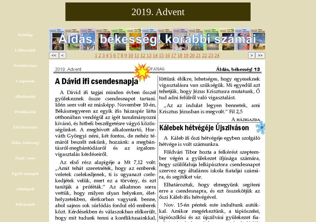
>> (260, 55)
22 (204, 55)
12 (142, 55)
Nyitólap (25, 34)
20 (192, 55)
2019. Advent (158, 11)
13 (149, 55)
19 (186, 55)
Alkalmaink (25, 96)
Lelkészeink (25, 50)
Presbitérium (25, 65)
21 (198, 55)
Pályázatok (25, 204)
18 (179, 55)
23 (210, 55)
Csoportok (25, 81)
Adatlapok (25, 189)
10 (130, 55)
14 (155, 55)
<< (54, 55)
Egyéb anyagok (25, 173)
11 (136, 55)
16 (167, 55)
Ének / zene (25, 158)
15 (161, 55)
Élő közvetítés (25, 127)
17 (173, 55)
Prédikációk (25, 111)
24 (216, 55)
